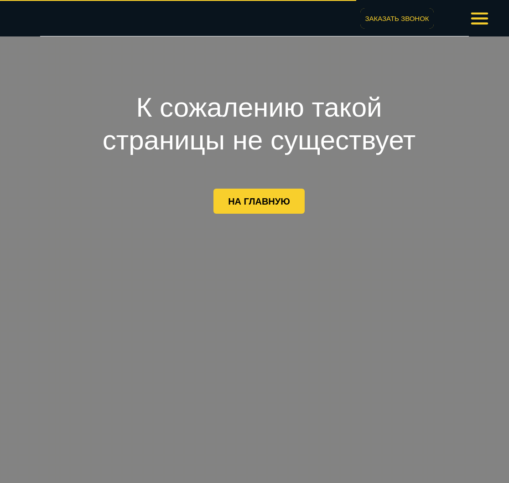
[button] (397, 18)
